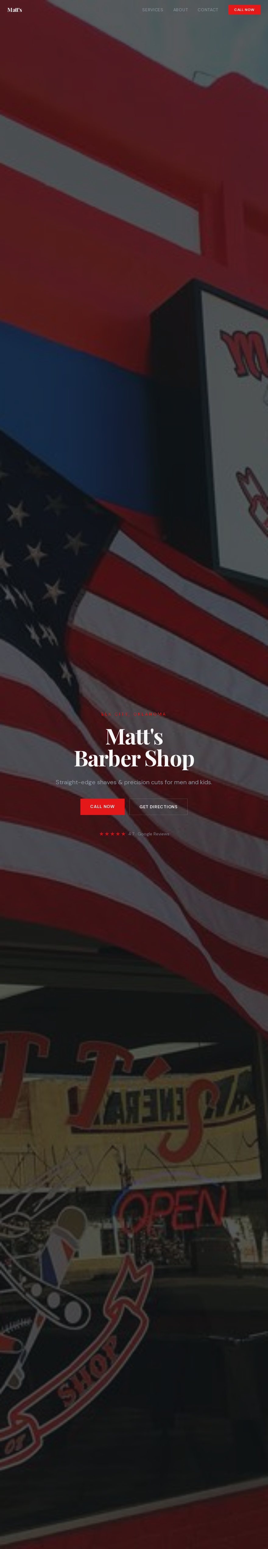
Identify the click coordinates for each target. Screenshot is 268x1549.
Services (153, 9)
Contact (208, 9)
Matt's (14, 9)
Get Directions (158, 807)
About (180, 9)
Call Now (244, 9)
